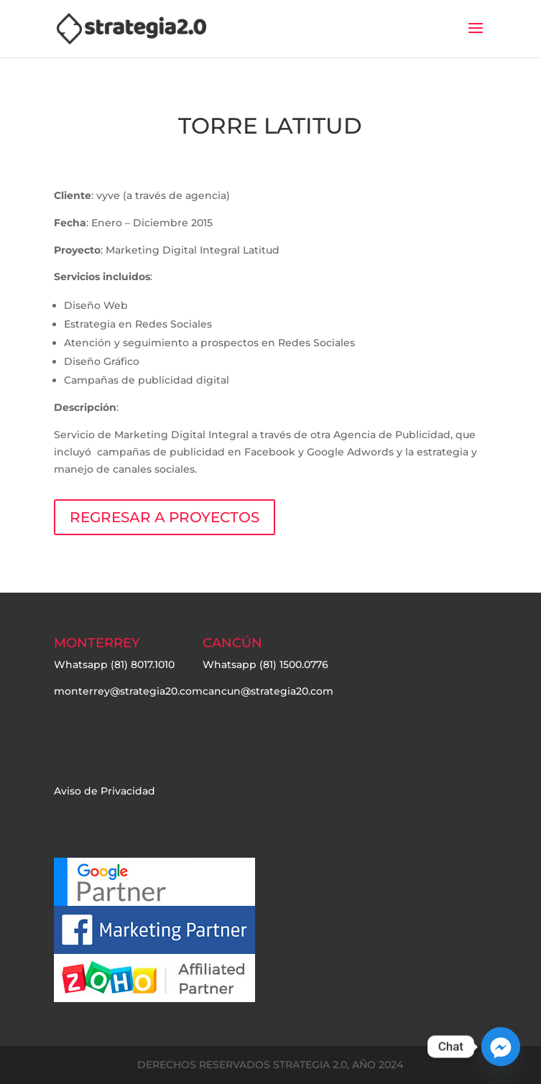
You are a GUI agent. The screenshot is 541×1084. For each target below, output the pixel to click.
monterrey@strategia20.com (128, 691)
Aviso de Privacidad (104, 790)
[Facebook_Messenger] (500, 1046)
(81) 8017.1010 (143, 664)
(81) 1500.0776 (293, 664)
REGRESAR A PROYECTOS (164, 517)
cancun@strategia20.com (268, 691)
